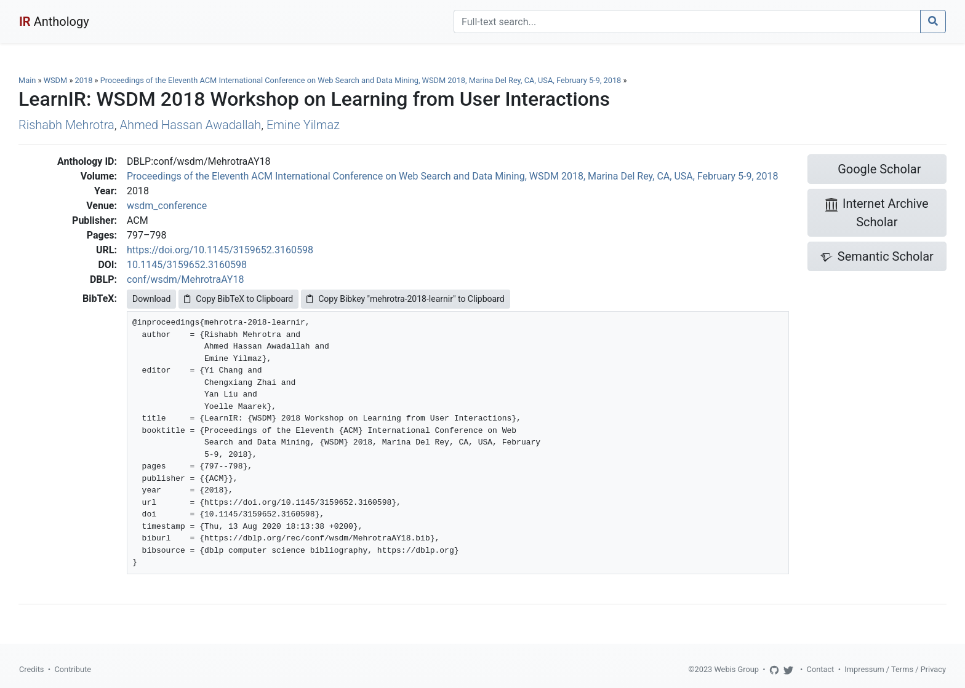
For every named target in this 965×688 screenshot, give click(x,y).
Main (27, 80)
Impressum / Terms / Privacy (895, 669)
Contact (821, 669)
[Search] (687, 21)
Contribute (72, 669)
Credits (31, 669)
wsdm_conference (167, 206)
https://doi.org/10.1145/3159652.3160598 (220, 250)
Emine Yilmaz (303, 124)
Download (151, 299)
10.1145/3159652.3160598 (187, 265)
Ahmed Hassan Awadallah (191, 124)
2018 (84, 80)
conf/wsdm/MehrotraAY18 (185, 279)
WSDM (56, 80)
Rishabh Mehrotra (66, 124)
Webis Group (736, 669)
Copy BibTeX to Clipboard (238, 299)
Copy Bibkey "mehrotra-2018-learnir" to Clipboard (405, 299)
